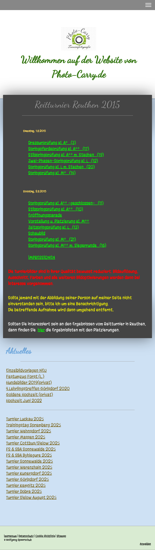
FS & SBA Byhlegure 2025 (29, 455)
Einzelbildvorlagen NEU (26, 370)
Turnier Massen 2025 (25, 437)
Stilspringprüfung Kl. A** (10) (55, 209)
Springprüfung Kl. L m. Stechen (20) (61, 167)
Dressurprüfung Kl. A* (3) (52, 142)
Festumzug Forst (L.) (25, 376)
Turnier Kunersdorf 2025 (29, 473)
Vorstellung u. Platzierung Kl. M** (58, 221)
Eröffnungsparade (45, 215)
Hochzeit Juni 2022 (24, 400)
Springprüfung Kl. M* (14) (51, 173)
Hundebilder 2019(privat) (29, 382)
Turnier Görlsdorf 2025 (27, 479)
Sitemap (61, 536)
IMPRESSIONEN (41, 257)
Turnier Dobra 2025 (24, 491)
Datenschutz (26, 536)
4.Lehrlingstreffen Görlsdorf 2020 (38, 388)
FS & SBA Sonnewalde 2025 (31, 449)
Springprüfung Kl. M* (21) (52, 239)
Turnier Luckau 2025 (25, 419)
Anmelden (145, 544)
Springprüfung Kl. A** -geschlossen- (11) (66, 203)
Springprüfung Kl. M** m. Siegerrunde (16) (67, 245)
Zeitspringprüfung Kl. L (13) (53, 227)
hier (41, 330)
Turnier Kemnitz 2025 (26, 485)
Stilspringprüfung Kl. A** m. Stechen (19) (66, 154)
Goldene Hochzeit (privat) (29, 394)
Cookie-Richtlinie (45, 536)
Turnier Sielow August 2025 (31, 497)
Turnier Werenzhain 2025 (29, 467)
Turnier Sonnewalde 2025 (29, 461)
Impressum (10, 536)
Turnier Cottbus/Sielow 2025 (33, 443)
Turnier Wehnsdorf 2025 (28, 431)
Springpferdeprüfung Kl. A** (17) (58, 148)
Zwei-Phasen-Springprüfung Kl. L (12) (63, 161)
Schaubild (36, 233)
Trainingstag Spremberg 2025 (33, 425)
